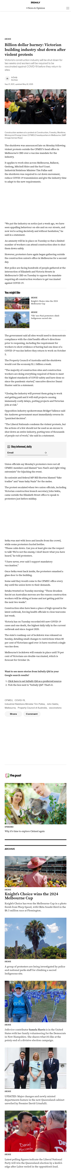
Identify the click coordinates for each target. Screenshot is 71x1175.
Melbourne (10, 708)
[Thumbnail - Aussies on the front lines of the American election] (35, 1011)
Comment (32, 714)
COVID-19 (20, 700)
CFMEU (9, 700)
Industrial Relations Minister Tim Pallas (25, 704)
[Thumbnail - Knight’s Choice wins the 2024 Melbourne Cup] (35, 303)
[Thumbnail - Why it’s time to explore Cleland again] (35, 808)
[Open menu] (67, 8)
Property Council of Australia (32, 708)
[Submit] (45, 452)
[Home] (35, 2)
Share (13, 714)
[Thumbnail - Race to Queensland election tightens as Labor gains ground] (35, 1139)
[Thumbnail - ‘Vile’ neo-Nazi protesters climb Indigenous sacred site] (35, 319)
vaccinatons (55, 708)
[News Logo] (35, 8)
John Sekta (52, 704)
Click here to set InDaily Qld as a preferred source (34, 681)
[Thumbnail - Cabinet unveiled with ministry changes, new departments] (35, 1076)
